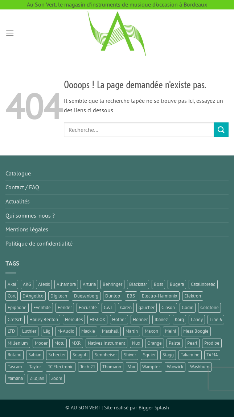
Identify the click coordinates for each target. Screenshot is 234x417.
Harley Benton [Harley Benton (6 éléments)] (43, 319)
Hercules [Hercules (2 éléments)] (74, 319)
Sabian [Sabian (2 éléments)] (34, 355)
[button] (9, 33)
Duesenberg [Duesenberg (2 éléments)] (86, 296)
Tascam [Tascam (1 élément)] (15, 367)
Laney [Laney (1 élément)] (197, 319)
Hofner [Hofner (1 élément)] (119, 319)
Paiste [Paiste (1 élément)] (174, 343)
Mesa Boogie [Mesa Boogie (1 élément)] (196, 331)
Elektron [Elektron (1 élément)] (192, 296)
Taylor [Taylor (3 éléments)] (35, 367)
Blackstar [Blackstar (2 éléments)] (138, 284)
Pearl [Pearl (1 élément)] (192, 343)
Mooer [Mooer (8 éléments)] (41, 343)
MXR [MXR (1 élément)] (76, 343)
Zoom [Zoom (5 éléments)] (56, 378)
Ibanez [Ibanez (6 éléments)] (161, 319)
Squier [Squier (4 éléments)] (149, 355)
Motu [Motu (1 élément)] (59, 343)
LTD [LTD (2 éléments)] (11, 331)
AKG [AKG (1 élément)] (27, 284)
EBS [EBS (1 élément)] (131, 296)
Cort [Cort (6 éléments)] (12, 296)
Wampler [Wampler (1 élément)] (151, 367)
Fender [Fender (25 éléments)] (65, 307)
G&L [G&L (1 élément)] (108, 307)
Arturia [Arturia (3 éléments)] (89, 284)
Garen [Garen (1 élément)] (126, 307)
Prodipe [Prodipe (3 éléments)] (211, 343)
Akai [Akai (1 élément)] (12, 284)
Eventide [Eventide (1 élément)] (42, 307)
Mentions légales (26, 229)
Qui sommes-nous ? (30, 215)
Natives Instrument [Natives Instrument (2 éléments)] (106, 343)
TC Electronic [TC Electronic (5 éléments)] (60, 367)
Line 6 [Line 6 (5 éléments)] (216, 319)
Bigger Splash (154, 407)
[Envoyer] (221, 129)
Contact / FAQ (22, 187)
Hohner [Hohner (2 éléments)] (140, 319)
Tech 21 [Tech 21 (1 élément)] (87, 367)
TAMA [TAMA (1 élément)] (212, 355)
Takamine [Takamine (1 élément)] (190, 355)
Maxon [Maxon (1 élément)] (151, 331)
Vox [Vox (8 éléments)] (131, 367)
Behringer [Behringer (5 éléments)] (112, 284)
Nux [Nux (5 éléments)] (136, 343)
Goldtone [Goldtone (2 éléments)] (209, 307)
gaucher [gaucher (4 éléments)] (147, 307)
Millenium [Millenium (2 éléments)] (18, 343)
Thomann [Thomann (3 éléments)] (111, 367)
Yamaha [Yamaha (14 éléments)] (15, 378)
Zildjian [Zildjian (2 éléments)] (37, 378)
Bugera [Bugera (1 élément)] (177, 284)
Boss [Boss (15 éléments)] (158, 284)
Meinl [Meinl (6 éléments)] (170, 331)
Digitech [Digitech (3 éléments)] (58, 296)
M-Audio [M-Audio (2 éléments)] (65, 331)
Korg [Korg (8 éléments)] (179, 319)
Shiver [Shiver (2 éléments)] (130, 355)
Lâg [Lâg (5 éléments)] (46, 331)
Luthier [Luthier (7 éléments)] (29, 331)
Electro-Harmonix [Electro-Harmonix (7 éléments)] (159, 296)
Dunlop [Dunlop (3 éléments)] (112, 296)
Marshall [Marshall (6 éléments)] (110, 331)
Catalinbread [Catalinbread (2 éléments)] (203, 284)
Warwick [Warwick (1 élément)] (175, 367)
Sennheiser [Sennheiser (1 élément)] (106, 355)
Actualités (17, 201)
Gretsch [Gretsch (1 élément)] (15, 319)
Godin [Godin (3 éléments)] (187, 307)
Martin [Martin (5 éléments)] (132, 331)
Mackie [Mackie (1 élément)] (88, 331)
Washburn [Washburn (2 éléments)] (199, 367)
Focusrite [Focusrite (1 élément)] (88, 307)
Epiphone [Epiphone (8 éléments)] (17, 307)
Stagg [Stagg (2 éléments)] (168, 355)
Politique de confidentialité (39, 243)
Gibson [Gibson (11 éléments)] (168, 307)
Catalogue (18, 173)
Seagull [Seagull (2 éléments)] (80, 355)
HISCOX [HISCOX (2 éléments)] (97, 319)
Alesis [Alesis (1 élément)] (44, 284)
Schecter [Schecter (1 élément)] (57, 355)
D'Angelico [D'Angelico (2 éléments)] (33, 296)
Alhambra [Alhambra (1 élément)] (66, 284)
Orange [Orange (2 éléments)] (154, 343)
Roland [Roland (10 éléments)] (14, 355)
